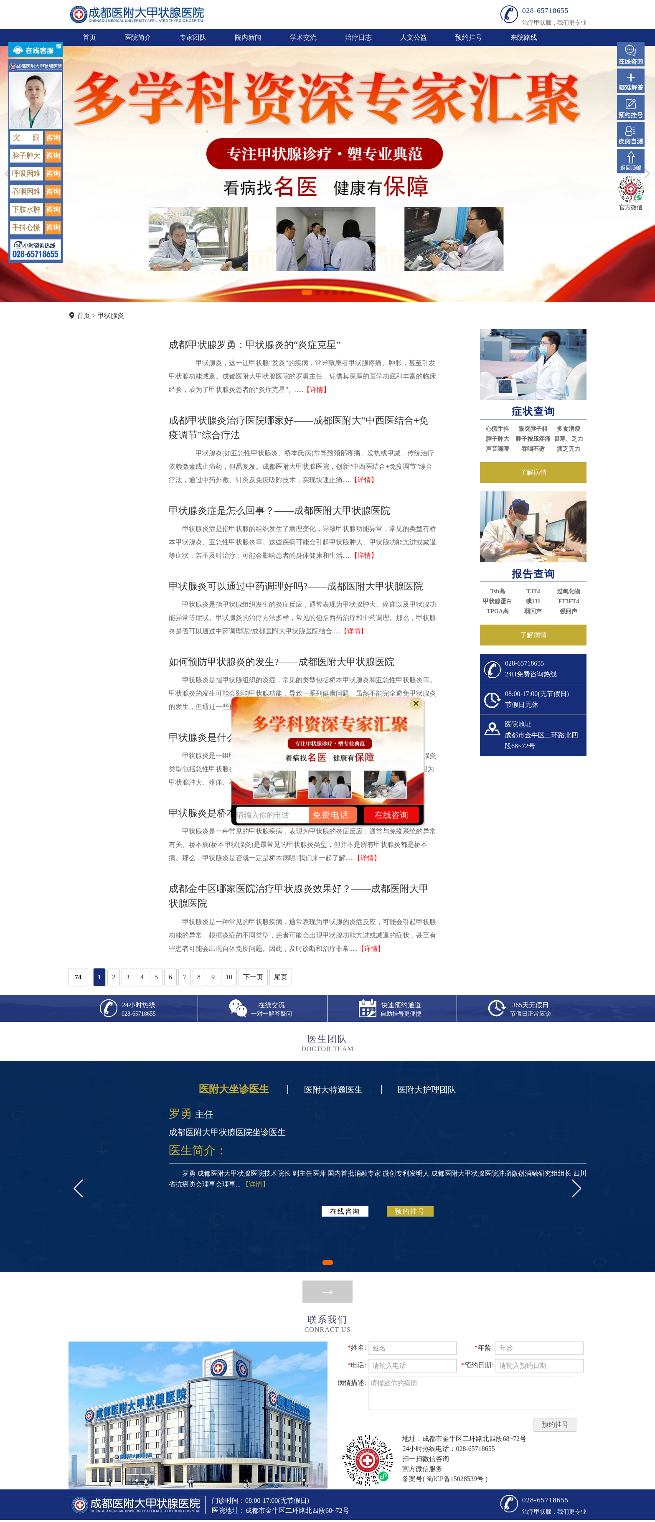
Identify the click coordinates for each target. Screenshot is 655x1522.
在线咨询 (345, 1211)
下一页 (253, 977)
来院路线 (523, 37)
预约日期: (477, 1365)
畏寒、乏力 (568, 439)
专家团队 (193, 37)
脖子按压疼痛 (533, 439)
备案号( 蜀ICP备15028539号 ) (444, 1478)
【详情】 (316, 389)
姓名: (357, 1347)
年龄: (484, 1347)
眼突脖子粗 (533, 429)
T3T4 (533, 591)
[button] (307, 292)
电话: (357, 1365)
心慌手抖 (497, 429)
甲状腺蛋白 (497, 601)
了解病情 (533, 472)
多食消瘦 (568, 429)
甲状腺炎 (110, 315)
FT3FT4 (568, 601)
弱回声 (533, 611)
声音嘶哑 (497, 449)
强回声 (568, 611)
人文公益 (413, 37)
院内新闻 (248, 37)
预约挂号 (468, 37)
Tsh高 (497, 591)
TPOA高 (498, 611)
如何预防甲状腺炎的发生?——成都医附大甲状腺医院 (281, 661)
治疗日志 (358, 37)
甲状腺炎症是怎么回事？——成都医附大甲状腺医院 (279, 510)
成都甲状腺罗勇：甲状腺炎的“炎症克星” (255, 344)
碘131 (533, 601)
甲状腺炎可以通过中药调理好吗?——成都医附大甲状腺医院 (296, 586)
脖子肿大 (497, 439)
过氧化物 (568, 591)
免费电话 (330, 814)
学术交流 (303, 37)
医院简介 (137, 37)
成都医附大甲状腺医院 (137, 14)
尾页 (280, 977)
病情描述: (352, 1382)
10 (229, 977)
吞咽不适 (533, 449)
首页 (89, 37)
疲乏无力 (568, 449)
